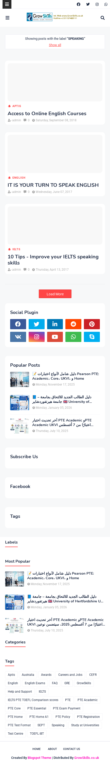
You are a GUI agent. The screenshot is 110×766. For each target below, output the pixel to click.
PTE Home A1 (39, 717)
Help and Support (20, 691)
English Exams (35, 683)
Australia (28, 675)
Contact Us (71, 749)
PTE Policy (63, 717)
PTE (68, 700)
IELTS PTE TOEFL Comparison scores (33, 700)
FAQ (55, 683)
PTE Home (15, 717)
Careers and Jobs (70, 675)
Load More (55, 294)
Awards (46, 675)
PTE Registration (88, 717)
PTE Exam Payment (66, 708)
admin (16, 120)
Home (36, 749)
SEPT (41, 725)
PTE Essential (36, 708)
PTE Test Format (19, 725)
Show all (55, 45)
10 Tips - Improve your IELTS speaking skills (53, 260)
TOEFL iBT (37, 733)
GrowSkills (84, 683)
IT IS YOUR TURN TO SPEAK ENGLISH (53, 185)
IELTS (16, 249)
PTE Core (14, 708)
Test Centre (15, 733)
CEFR (93, 675)
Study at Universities (85, 725)
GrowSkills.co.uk (86, 758)
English (19, 177)
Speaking (58, 725)
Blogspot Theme (39, 758)
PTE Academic (88, 700)
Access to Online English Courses (47, 114)
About (52, 749)
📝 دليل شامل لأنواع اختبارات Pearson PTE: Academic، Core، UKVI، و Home (65, 376)
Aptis (16, 106)
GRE (67, 683)
